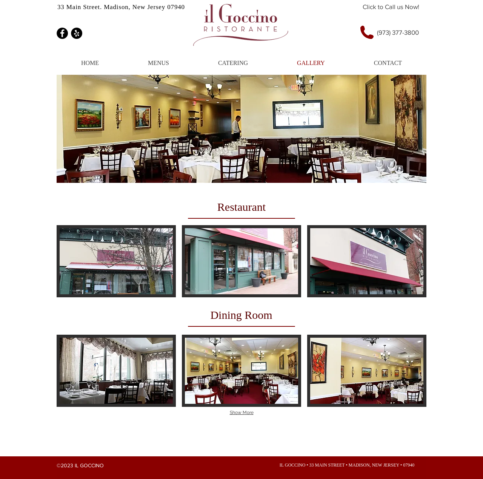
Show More (242, 412)
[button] (158, 63)
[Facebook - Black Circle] (62, 33)
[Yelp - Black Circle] (76, 33)
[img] (116, 261)
